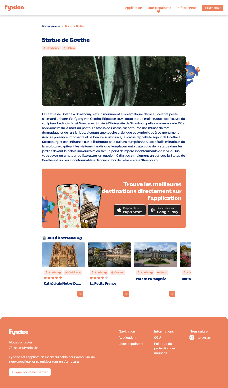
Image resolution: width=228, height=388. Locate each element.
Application (133, 8)
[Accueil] (14, 8)
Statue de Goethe (74, 26)
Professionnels (186, 8)
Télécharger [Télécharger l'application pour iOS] (212, 7)
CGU (157, 337)
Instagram (200, 337)
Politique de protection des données (165, 348)
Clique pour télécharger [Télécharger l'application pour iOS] (30, 372)
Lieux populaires (159, 8)
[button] (130, 210)
